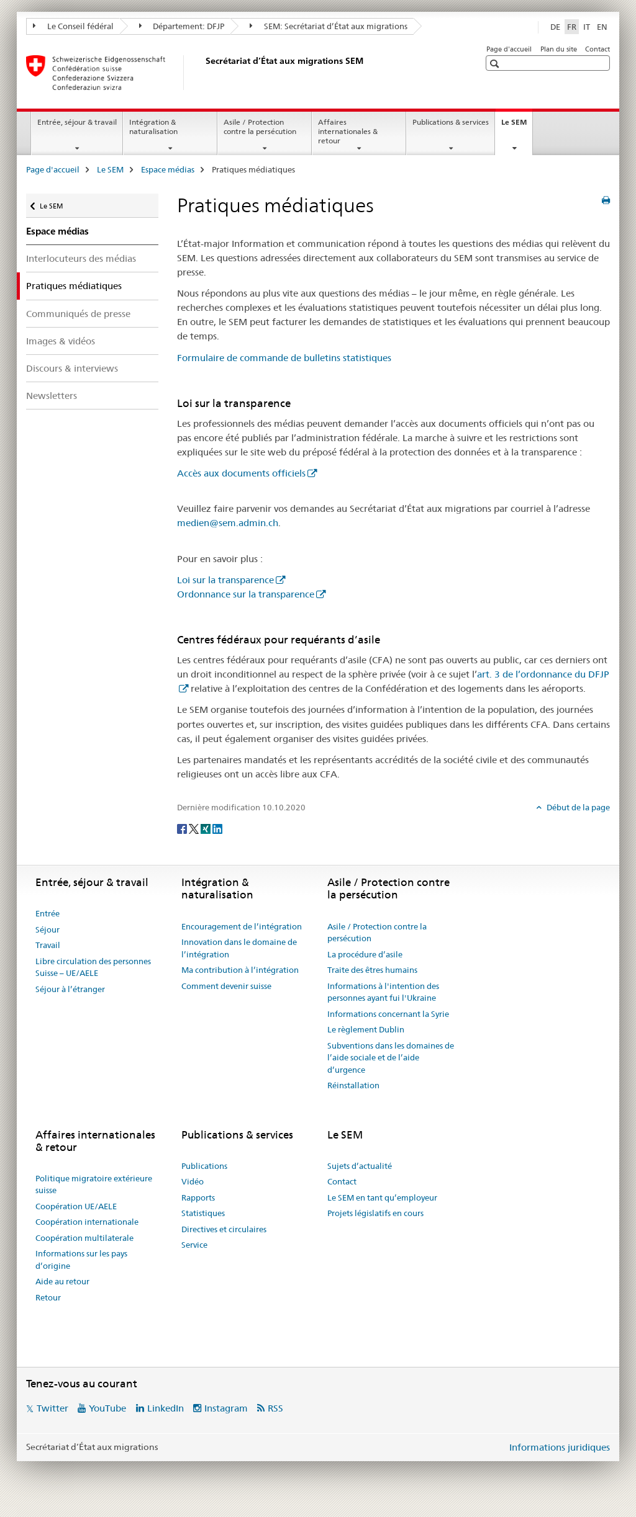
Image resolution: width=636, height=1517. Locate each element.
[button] (496, 63)
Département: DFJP (182, 26)
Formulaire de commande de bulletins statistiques (284, 358)
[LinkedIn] (217, 828)
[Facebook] (183, 828)
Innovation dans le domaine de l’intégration (239, 948)
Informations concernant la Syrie (388, 1014)
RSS (275, 1408)
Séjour (47, 929)
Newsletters (51, 395)
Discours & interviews (72, 368)
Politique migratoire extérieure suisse (93, 1184)
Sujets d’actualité (359, 1166)
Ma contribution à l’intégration (240, 970)
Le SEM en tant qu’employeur (382, 1197)
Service (194, 1245)
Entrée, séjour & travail (77, 122)
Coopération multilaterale (84, 1238)
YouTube (107, 1408)
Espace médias (167, 169)
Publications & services (450, 122)
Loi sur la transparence (225, 580)
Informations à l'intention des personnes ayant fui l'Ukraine (383, 992)
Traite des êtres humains (372, 970)
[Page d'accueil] (203, 72)
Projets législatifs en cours (375, 1213)
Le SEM (516, 126)
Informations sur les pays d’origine (81, 1259)
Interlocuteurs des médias (81, 258)
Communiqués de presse (78, 314)
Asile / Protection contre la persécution (260, 126)
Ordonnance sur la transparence (245, 594)
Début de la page (577, 807)
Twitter (52, 1408)
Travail (47, 945)
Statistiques (203, 1213)
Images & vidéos (60, 341)
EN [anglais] (602, 27)
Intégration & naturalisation (153, 126)
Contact (597, 49)
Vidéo (192, 1181)
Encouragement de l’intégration (241, 926)
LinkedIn (165, 1408)
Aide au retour (62, 1281)
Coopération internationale (87, 1222)
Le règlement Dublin (365, 1029)
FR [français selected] (571, 27)
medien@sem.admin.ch (227, 523)
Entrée (47, 913)
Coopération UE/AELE (76, 1206)
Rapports (198, 1197)
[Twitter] (195, 828)
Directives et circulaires (223, 1229)
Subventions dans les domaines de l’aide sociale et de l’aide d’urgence (390, 1057)
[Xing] (206, 828)
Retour (48, 1297)
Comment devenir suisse (226, 986)
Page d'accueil (509, 49)
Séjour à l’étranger (70, 989)
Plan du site (558, 49)
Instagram (226, 1408)
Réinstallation (353, 1085)
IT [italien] (586, 27)
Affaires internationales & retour (348, 131)
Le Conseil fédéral (73, 26)
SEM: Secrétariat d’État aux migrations (328, 26)
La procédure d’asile (364, 954)
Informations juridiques (559, 1447)
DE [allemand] (555, 27)
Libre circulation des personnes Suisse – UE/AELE (93, 967)
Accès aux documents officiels (241, 473)
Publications (204, 1166)
